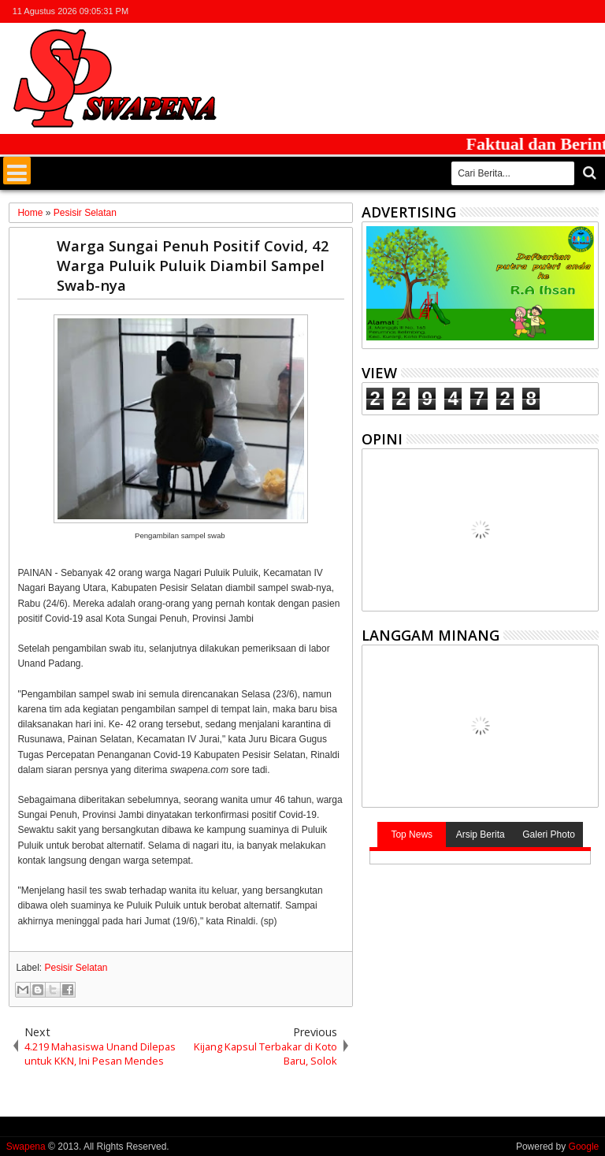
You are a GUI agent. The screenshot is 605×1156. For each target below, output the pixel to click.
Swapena (26, 1146)
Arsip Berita (480, 834)
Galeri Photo (548, 834)
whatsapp (588, 11)
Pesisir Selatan (75, 967)
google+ (547, 11)
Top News (411, 834)
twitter (506, 11)
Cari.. (588, 173)
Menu (17, 170)
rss (568, 11)
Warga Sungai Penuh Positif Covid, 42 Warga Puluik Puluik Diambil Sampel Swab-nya (193, 265)
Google (584, 1146)
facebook (527, 11)
